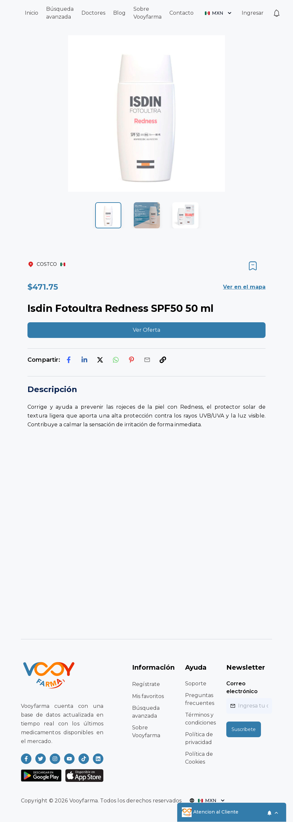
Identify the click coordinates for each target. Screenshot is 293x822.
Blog (119, 13)
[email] (147, 360)
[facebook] (69, 360)
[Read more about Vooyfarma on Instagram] (55, 759)
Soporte (195, 683)
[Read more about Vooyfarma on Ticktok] (83, 759)
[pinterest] (131, 360)
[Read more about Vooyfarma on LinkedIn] (98, 759)
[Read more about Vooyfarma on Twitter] (40, 759)
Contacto (181, 13)
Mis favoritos (148, 696)
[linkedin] (84, 360)
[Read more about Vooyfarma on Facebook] (26, 759)
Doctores (93, 13)
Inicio (31, 13)
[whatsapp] (116, 360)
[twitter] (100, 360)
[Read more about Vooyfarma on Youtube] (69, 759)
